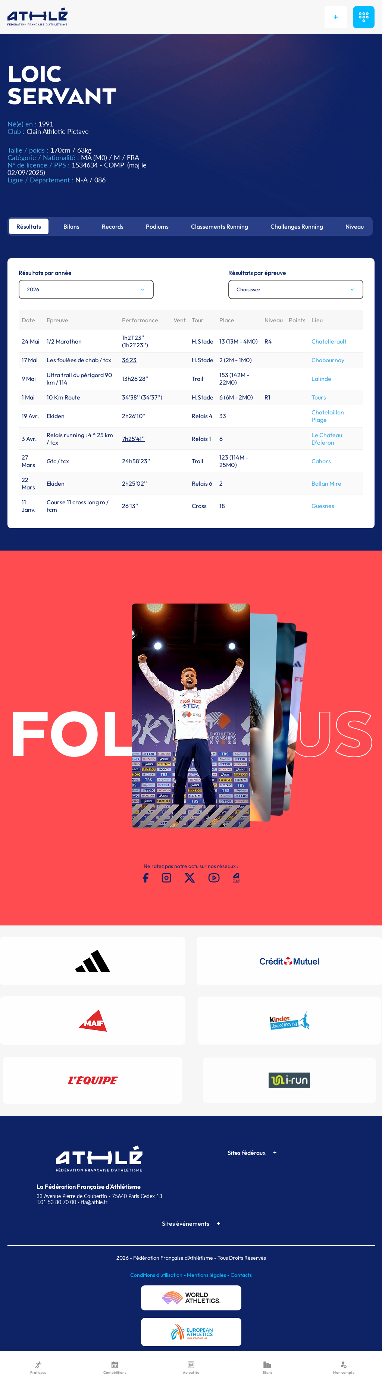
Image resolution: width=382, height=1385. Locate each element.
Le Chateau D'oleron (326, 438)
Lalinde (321, 378)
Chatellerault (329, 341)
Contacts (241, 1275)
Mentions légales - (209, 1275)
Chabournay (327, 360)
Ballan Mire (326, 483)
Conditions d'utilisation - (158, 1275)
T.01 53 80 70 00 (56, 1202)
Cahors (321, 461)
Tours (318, 397)
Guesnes (322, 506)
